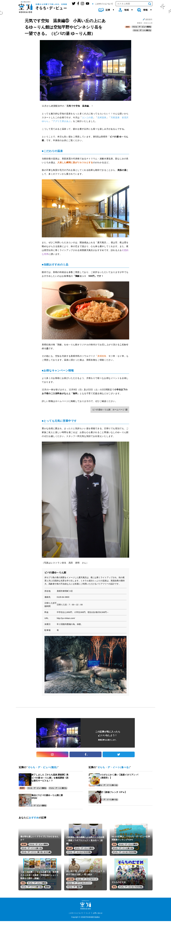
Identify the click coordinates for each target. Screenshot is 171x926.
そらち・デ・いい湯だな (142, 31)
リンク (88, 918)
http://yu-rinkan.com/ (66, 618)
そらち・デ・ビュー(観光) (141, 27)
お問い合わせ (99, 918)
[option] (85, 664)
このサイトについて (74, 918)
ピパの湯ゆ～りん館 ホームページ (108, 409)
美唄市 (127, 27)
